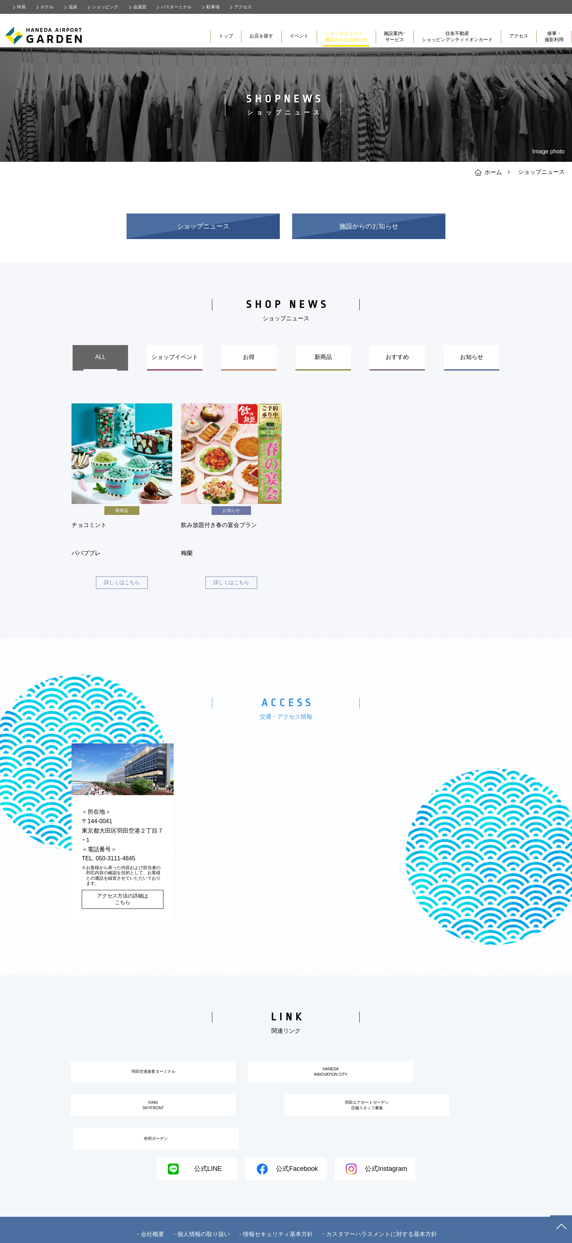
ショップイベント (174, 357)
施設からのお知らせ (368, 226)
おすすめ (397, 357)
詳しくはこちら (122, 584)
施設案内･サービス (394, 36)
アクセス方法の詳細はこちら (122, 901)
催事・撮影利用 (554, 36)
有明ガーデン (356, 1122)
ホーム (488, 172)
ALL (100, 357)
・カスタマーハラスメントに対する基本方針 (378, 1225)
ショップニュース (203, 226)
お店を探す (261, 36)
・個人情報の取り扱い (200, 1225)
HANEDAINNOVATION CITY (286, 1077)
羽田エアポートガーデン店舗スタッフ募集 (207, 1122)
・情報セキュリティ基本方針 (275, 1225)
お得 (249, 357)
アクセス (518, 36)
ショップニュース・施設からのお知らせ (346, 36)
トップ (226, 36)
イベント (299, 36)
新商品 (323, 357)
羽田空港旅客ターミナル (137, 1077)
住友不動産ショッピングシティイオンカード (457, 36)
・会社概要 (149, 1225)
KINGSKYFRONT (435, 1077)
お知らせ (471, 357)
